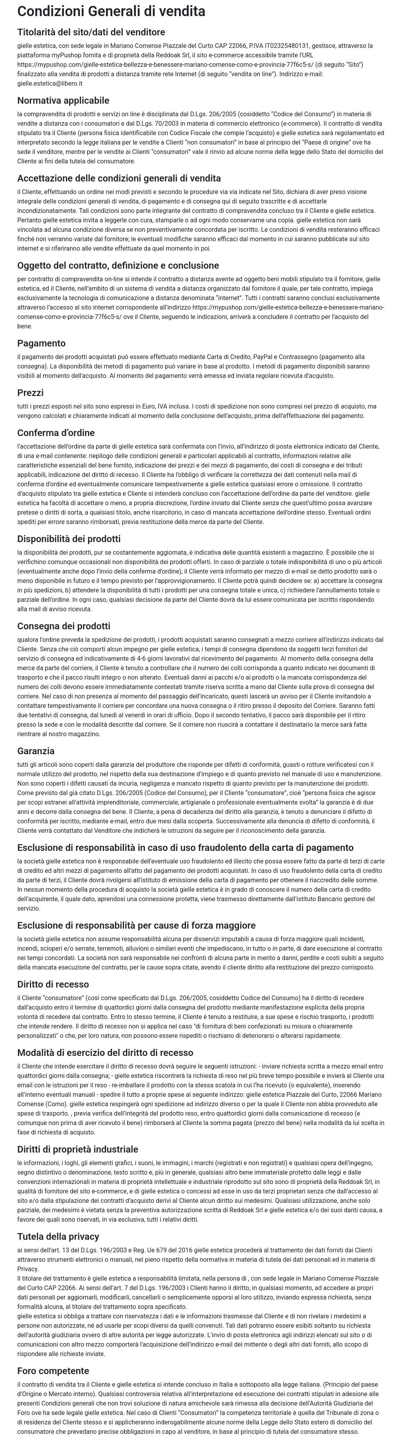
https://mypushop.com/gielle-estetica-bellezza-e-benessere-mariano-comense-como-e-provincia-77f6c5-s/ (165, 64)
